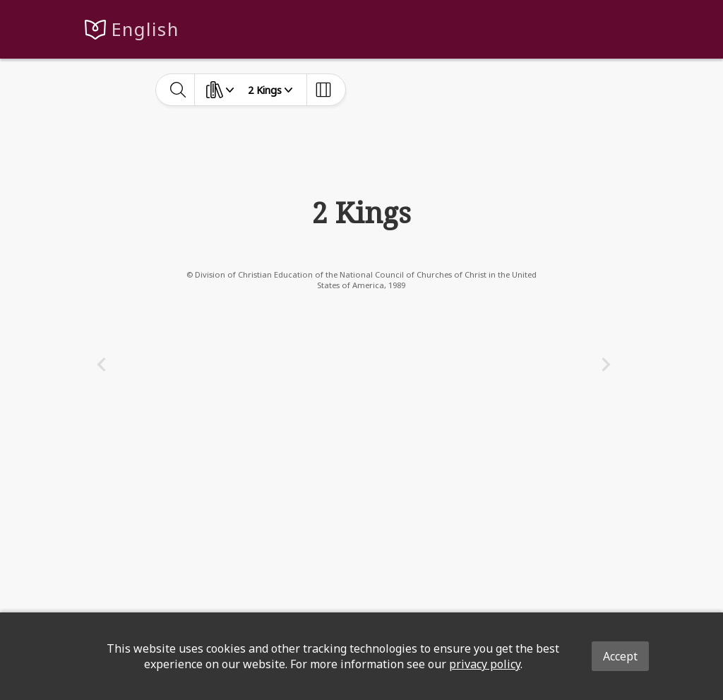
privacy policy (484, 664)
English (145, 29)
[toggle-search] (178, 89)
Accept (620, 656)
